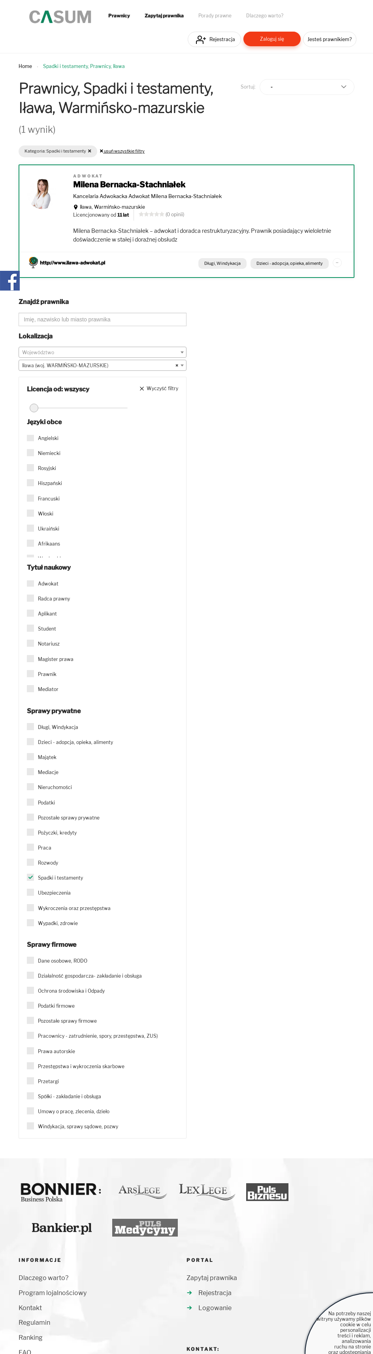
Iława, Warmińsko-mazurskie (112, 207)
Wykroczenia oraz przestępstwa (74, 908)
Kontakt (30, 1308)
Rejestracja (222, 39)
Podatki (46, 803)
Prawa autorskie (56, 1051)
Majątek (47, 757)
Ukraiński (48, 529)
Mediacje (48, 772)
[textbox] (102, 352)
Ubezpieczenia (54, 893)
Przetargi (48, 1081)
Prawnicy (119, 16)
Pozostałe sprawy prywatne (69, 818)
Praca (44, 848)
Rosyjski (47, 468)
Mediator (48, 689)
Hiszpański (50, 483)
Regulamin (34, 1322)
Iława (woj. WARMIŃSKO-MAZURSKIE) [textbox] (100, 365)
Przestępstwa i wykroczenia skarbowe (81, 1066)
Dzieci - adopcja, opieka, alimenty (289, 263)
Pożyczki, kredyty (57, 833)
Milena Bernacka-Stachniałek (129, 184)
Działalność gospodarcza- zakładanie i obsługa (90, 976)
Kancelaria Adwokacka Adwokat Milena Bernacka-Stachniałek (147, 196)
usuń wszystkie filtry (122, 151)
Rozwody (48, 863)
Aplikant (47, 614)
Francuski (49, 499)
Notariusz (49, 644)
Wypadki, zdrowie (58, 923)
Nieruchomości (55, 787)
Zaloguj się (272, 39)
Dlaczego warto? (264, 16)
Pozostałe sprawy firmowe (67, 1021)
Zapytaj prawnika (164, 16)
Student (47, 629)
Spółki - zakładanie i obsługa (69, 1096)
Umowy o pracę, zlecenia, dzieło (73, 1111)
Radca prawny (54, 599)
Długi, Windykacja (222, 263)
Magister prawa (55, 659)
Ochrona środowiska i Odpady (71, 991)
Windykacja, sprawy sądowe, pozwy (78, 1126)
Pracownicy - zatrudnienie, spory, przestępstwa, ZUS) (98, 1036)
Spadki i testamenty (60, 878)
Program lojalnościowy (53, 1293)
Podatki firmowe (56, 1006)
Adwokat (48, 584)
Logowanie (215, 1308)
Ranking (31, 1337)
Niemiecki (49, 453)
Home (25, 66)
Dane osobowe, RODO (62, 961)
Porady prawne (215, 16)
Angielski (48, 438)
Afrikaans (49, 544)
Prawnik (47, 674)
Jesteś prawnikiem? (329, 39)
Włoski (45, 514)
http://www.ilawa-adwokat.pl (72, 263)
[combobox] (102, 352)
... (337, 261)
